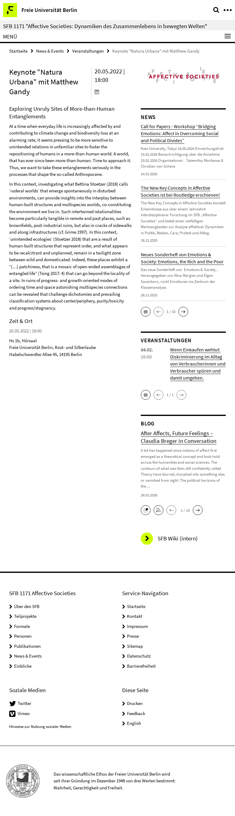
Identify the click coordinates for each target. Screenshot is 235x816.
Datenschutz (139, 656)
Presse (133, 636)
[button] (146, 312)
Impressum (137, 626)
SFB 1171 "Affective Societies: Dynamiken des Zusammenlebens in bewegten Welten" (105, 26)
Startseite (18, 51)
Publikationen (27, 646)
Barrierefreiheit (141, 666)
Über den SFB (26, 606)
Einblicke (23, 666)
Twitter (24, 703)
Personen (23, 636)
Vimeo (24, 713)
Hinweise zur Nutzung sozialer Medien (40, 726)
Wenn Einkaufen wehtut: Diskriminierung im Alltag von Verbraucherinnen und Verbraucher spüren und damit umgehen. (198, 364)
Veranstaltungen (88, 51)
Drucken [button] (135, 703)
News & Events (50, 51)
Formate (22, 626)
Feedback (136, 713)
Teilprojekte (25, 616)
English (134, 723)
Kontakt (134, 616)
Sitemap (135, 646)
